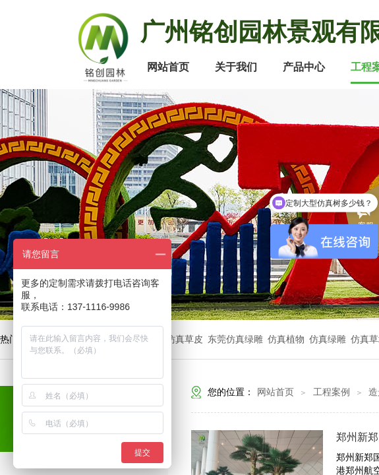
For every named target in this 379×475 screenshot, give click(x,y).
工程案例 (331, 392)
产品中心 (304, 67)
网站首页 (168, 67)
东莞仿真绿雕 (235, 339)
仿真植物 (286, 339)
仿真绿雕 (327, 339)
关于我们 (236, 67)
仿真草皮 (184, 339)
